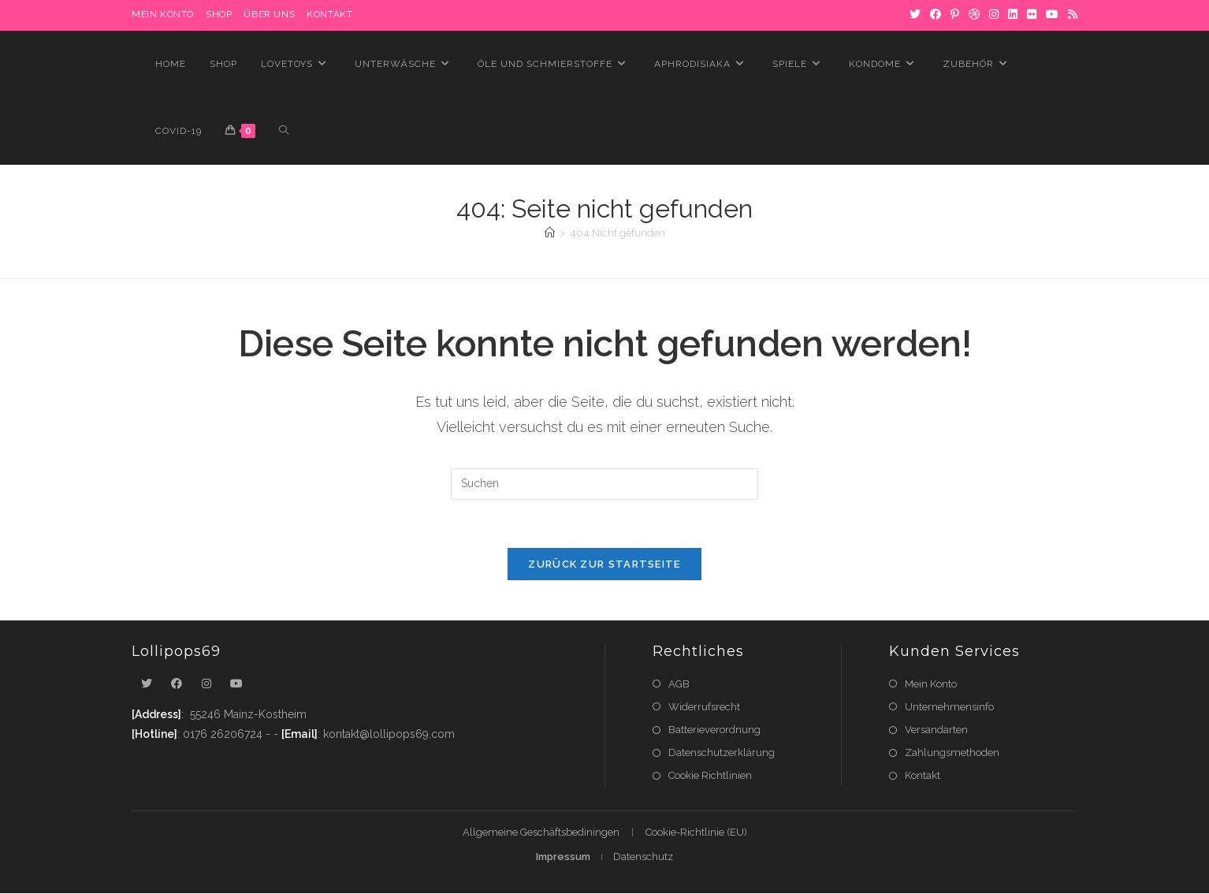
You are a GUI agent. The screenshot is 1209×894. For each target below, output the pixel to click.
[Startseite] (550, 233)
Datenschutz (643, 857)
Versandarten (936, 730)
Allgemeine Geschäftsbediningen (541, 833)
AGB (679, 684)
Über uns (269, 14)
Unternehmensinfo (949, 707)
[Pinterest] (955, 15)
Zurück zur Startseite (604, 564)
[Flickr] (1031, 15)
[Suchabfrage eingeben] (604, 484)
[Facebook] (935, 15)
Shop (219, 14)
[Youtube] (236, 684)
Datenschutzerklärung (721, 752)
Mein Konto (931, 684)
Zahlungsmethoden (952, 752)
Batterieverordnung (714, 730)
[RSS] (1070, 15)
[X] (915, 15)
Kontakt (329, 14)
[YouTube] (1052, 15)
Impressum (563, 857)
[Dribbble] (974, 15)
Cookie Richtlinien (710, 775)
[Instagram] (993, 15)
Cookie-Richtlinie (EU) (696, 833)
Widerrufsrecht (704, 707)
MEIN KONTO (163, 14)
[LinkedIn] (1012, 15)
